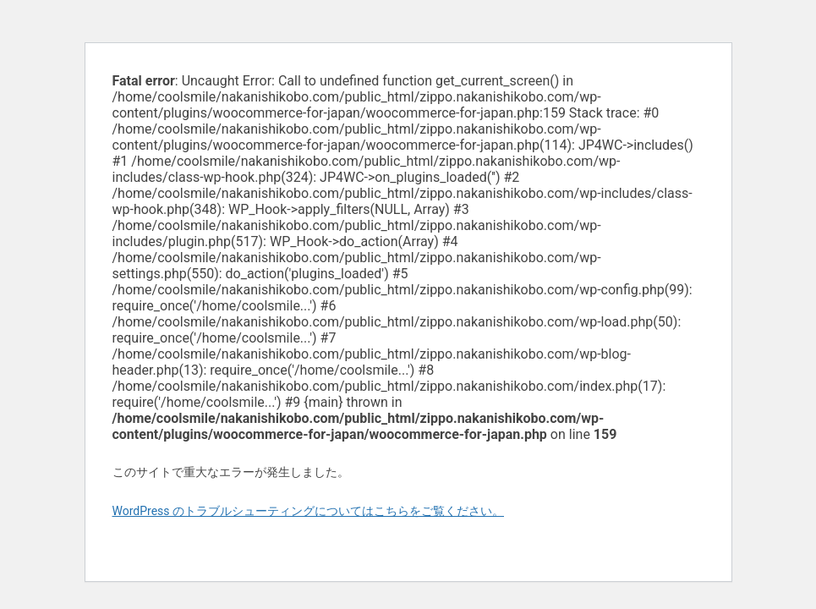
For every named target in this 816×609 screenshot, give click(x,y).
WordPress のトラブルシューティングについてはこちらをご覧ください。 (308, 511)
